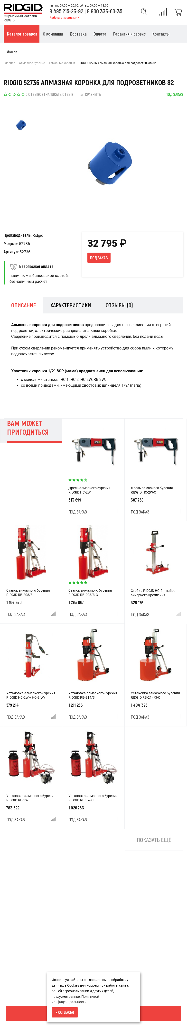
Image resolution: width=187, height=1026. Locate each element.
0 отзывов (34, 94)
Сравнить (90, 94)
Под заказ (99, 257)
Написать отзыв (59, 94)
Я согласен (65, 1012)
